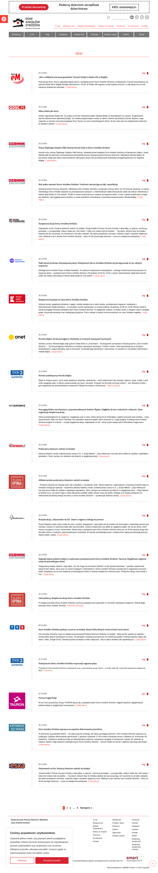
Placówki (94, 34)
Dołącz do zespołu (106, 26)
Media (141, 34)
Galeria (126, 34)
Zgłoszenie (116, 832)
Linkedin (135, 829)
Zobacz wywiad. (114, 386)
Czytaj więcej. (71, 87)
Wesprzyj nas (69, 26)
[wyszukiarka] (119, 17)
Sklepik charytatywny (86, 26)
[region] (39, 847)
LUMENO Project (128, 867)
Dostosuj (22, 860)
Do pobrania (133, 26)
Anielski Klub (79, 34)
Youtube (135, 823)
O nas (57, 26)
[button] (4, 19)
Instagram (135, 826)
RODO (134, 836)
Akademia (63, 34)
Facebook (135, 820)
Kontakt (144, 26)
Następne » (86, 807)
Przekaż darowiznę (34, 7)
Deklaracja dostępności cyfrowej (136, 847)
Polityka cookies (118, 836)
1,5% (32, 34)
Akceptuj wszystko (51, 860)
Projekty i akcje (110, 34)
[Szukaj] (108, 17)
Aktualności (16, 34)
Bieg (47, 34)
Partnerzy (121, 26)
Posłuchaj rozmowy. (75, 606)
